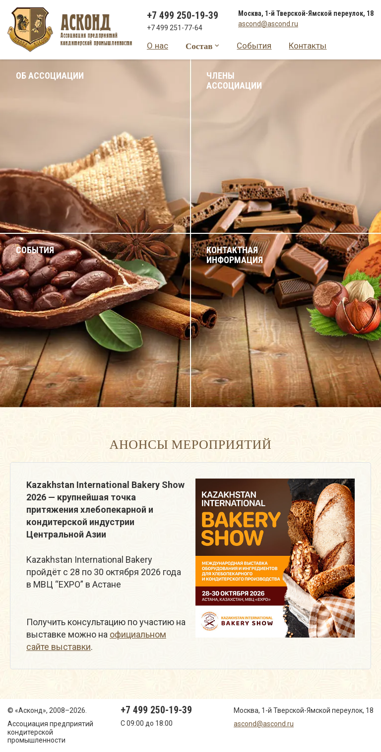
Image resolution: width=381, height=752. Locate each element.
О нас (157, 46)
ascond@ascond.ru (268, 24)
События (254, 46)
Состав (199, 46)
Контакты (307, 46)
